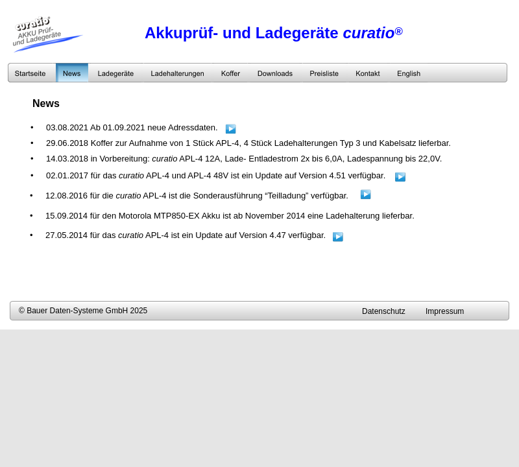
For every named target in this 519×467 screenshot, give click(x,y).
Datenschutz (383, 311)
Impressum (445, 311)
